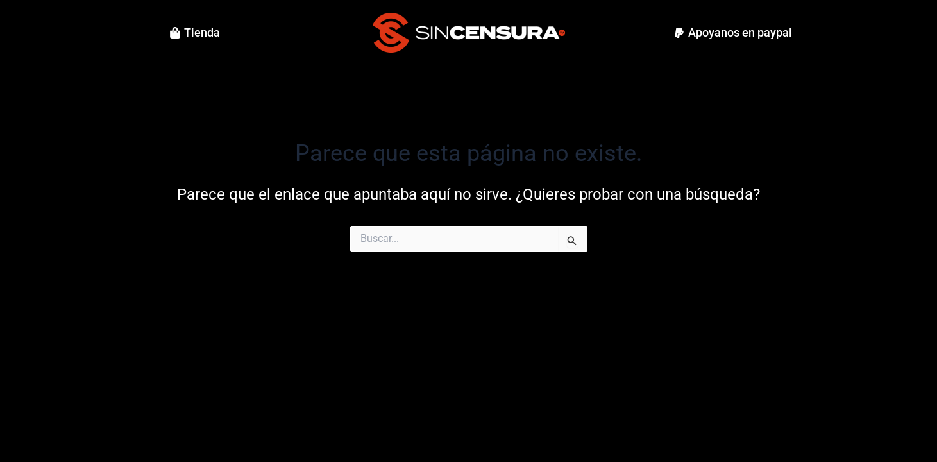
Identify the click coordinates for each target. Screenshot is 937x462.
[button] (732, 32)
